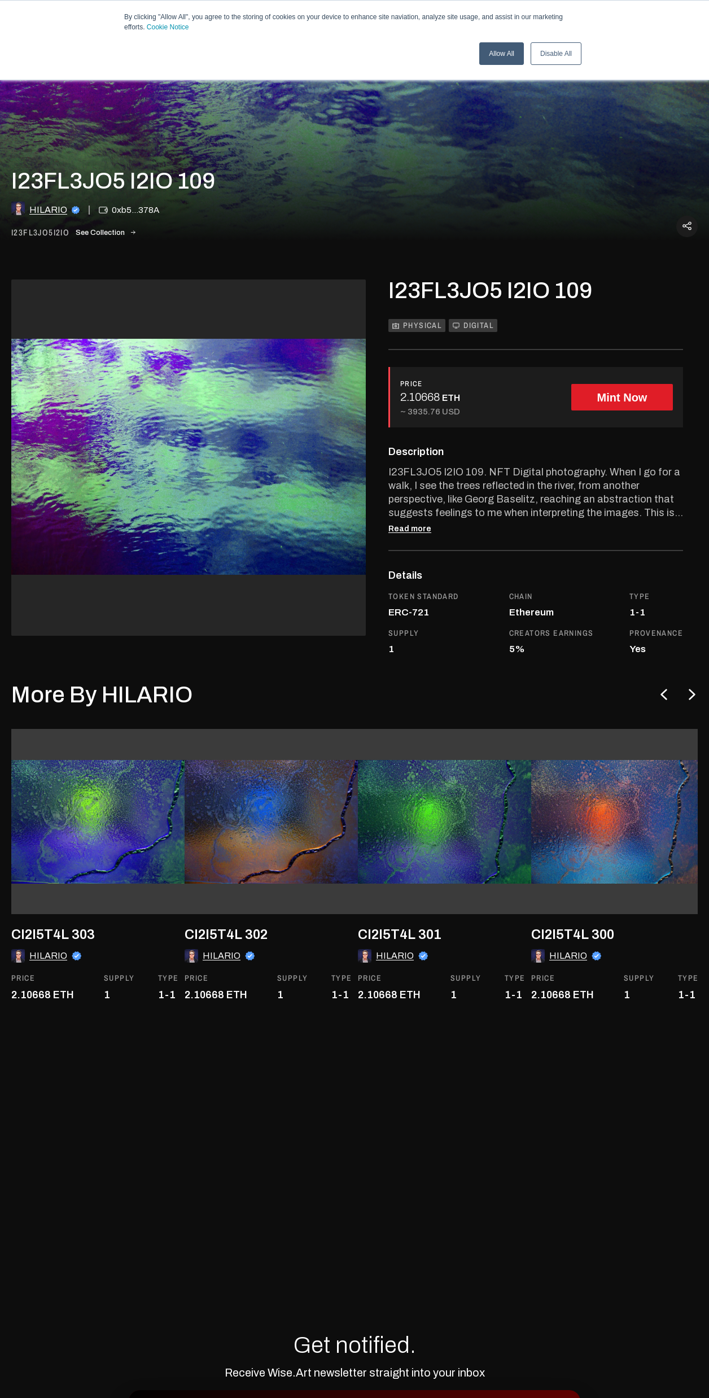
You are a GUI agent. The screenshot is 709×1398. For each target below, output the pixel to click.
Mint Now (622, 397)
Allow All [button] (501, 54)
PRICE (411, 383)
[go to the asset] (103, 821)
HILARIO (48, 210)
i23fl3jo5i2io (40, 233)
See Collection (105, 233)
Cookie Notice (168, 27)
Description (416, 451)
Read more (409, 529)
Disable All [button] (556, 54)
